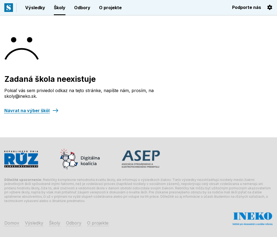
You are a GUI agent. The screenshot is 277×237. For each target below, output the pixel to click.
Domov (11, 223)
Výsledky (35, 7)
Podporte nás (246, 7)
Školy (59, 7)
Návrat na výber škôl (27, 110)
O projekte (110, 7)
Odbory (82, 7)
